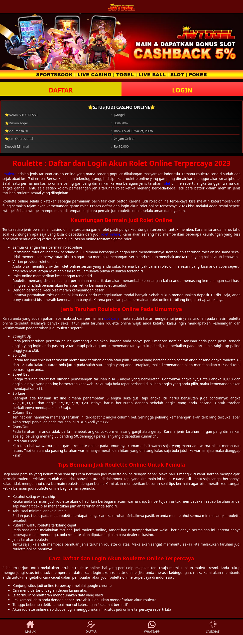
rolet (166, 183)
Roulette (9, 173)
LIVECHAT (212, 627)
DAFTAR (61, 90)
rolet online (110, 234)
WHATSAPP (152, 627)
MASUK (30, 627)
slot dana (111, 318)
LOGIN (182, 90)
